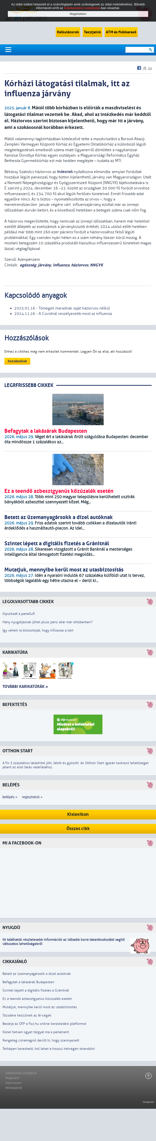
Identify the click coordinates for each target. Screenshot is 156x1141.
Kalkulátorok (68, 32)
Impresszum (13, 1083)
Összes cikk (78, 828)
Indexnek (65, 172)
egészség (28, 265)
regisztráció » (32, 797)
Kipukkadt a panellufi (18, 614)
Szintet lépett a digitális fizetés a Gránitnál (35, 990)
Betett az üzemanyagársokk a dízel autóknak (36, 974)
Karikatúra (15, 652)
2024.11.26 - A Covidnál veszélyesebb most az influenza (63, 313)
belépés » (9, 797)
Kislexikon (78, 814)
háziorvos (79, 265)
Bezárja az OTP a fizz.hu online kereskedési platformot (44, 1024)
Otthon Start (17, 751)
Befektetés (14, 704)
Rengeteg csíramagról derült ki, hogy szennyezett (40, 1040)
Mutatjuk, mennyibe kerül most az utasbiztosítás (39, 1007)
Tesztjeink (92, 32)
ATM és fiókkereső (121, 32)
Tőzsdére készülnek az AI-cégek (26, 1015)
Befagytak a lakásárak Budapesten (28, 982)
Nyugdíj (11, 927)
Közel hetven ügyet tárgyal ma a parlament (35, 1032)
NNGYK (96, 265)
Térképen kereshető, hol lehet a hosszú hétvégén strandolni (48, 1049)
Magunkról (12, 1078)
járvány (44, 265)
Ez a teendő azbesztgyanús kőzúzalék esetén (37, 999)
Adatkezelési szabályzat (21, 1073)
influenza (61, 265)
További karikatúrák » (25, 686)
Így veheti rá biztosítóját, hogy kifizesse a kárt (37, 630)
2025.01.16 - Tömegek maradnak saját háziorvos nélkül (62, 308)
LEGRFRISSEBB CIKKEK (28, 385)
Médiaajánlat (13, 1088)
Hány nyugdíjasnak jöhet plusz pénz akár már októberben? (47, 622)
